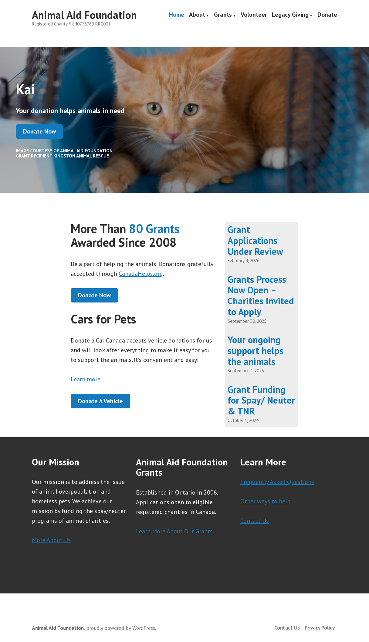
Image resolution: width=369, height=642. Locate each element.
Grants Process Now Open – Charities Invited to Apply (261, 295)
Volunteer (254, 15)
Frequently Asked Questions (277, 482)
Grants (223, 15)
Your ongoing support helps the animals (255, 350)
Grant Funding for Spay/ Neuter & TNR (261, 400)
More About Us (51, 540)
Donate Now (39, 131)
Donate (327, 15)
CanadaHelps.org (141, 274)
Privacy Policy (320, 627)
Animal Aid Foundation (84, 15)
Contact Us (254, 521)
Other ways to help (265, 501)
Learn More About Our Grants (174, 531)
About (197, 15)
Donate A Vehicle (100, 401)
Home (176, 15)
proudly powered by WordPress (120, 627)
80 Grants (154, 228)
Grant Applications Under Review (255, 240)
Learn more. (86, 379)
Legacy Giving (290, 15)
